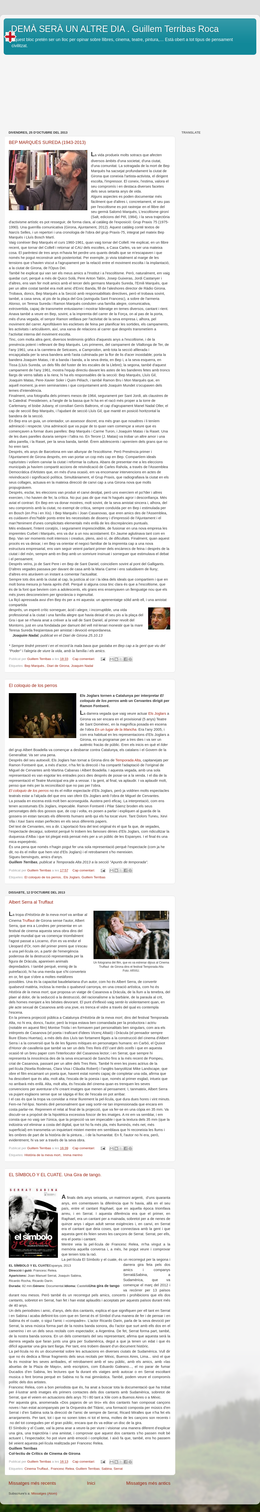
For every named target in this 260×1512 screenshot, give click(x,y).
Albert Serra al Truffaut (31, 902)
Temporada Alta (128, 760)
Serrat (118, 1468)
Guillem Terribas (93, 877)
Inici (91, 1483)
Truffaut (28, 921)
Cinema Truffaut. (37, 1468)
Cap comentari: (84, 659)
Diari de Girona (58, 666)
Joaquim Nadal (82, 666)
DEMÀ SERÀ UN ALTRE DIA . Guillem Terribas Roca (115, 29)
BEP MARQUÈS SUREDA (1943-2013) (47, 142)
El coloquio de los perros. (43, 877)
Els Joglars (157, 713)
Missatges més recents (32, 1483)
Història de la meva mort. (43, 1155)
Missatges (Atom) (44, 1493)
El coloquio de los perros (33, 685)
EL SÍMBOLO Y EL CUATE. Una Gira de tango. (55, 1174)
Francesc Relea (62, 1468)
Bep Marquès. (35, 666)
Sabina (107, 1468)
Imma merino (72, 1155)
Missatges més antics (148, 1483)
